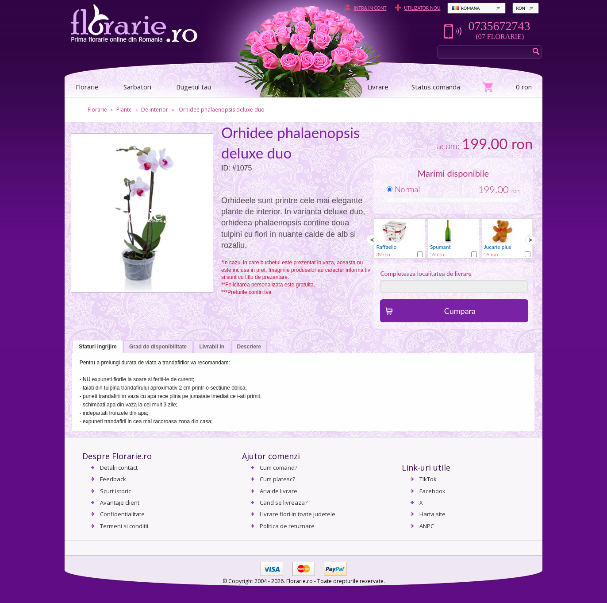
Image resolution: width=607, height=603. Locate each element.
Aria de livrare (278, 491)
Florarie (97, 109)
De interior (154, 109)
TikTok (428, 479)
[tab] (97, 347)
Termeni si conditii (124, 526)
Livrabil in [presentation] (211, 347)
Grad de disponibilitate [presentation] (158, 347)
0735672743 (499, 26)
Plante (124, 109)
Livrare (377, 86)
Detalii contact (119, 468)
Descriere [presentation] (249, 347)
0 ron (524, 86)
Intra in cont (369, 8)
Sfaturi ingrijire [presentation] (97, 347)
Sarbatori (137, 86)
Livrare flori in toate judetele (297, 514)
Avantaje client (119, 502)
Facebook (432, 491)
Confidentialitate (122, 514)
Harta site (432, 514)
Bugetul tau (193, 86)
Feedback (113, 479)
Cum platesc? (277, 479)
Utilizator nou (422, 8)
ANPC (426, 526)
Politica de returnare (287, 526)
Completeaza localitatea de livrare (426, 273)
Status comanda (435, 86)
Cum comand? (278, 468)
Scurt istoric (115, 491)
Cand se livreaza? (283, 502)
